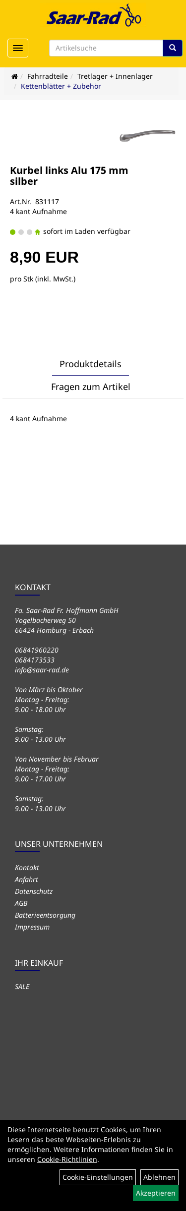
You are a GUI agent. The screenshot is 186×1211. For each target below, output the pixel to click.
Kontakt (27, 867)
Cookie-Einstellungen (97, 1177)
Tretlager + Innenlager (115, 76)
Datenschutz (34, 891)
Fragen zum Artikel (90, 386)
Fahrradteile (47, 76)
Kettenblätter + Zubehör (61, 86)
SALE (22, 986)
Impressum (32, 927)
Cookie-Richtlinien (67, 1159)
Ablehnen (159, 1177)
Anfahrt (26, 879)
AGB (21, 903)
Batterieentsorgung (45, 915)
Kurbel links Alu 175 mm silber (69, 176)
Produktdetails (91, 364)
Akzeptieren (156, 1193)
